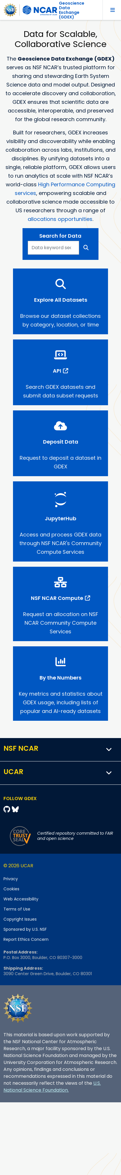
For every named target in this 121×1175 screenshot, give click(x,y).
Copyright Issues (20, 919)
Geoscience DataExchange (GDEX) (71, 10)
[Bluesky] (15, 809)
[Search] (86, 248)
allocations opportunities (60, 219)
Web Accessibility (20, 899)
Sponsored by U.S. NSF (25, 929)
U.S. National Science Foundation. (52, 1086)
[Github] (7, 809)
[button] (109, 749)
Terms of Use (16, 909)
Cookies (11, 889)
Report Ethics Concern (26, 939)
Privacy (10, 879)
